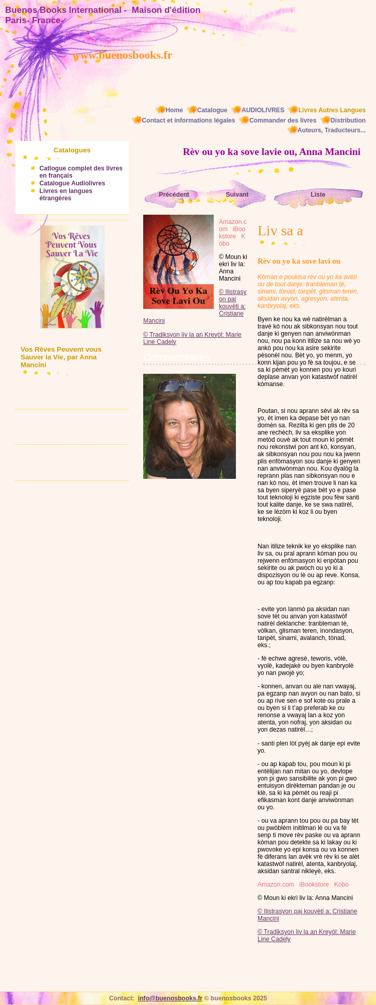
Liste (318, 194)
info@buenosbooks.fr (170, 998)
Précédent (174, 194)
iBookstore (314, 884)
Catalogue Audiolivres (72, 183)
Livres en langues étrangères (65, 194)
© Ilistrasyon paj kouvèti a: (295, 911)
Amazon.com (276, 884)
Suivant (237, 194)
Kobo (341, 884)
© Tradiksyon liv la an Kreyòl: (299, 931)
